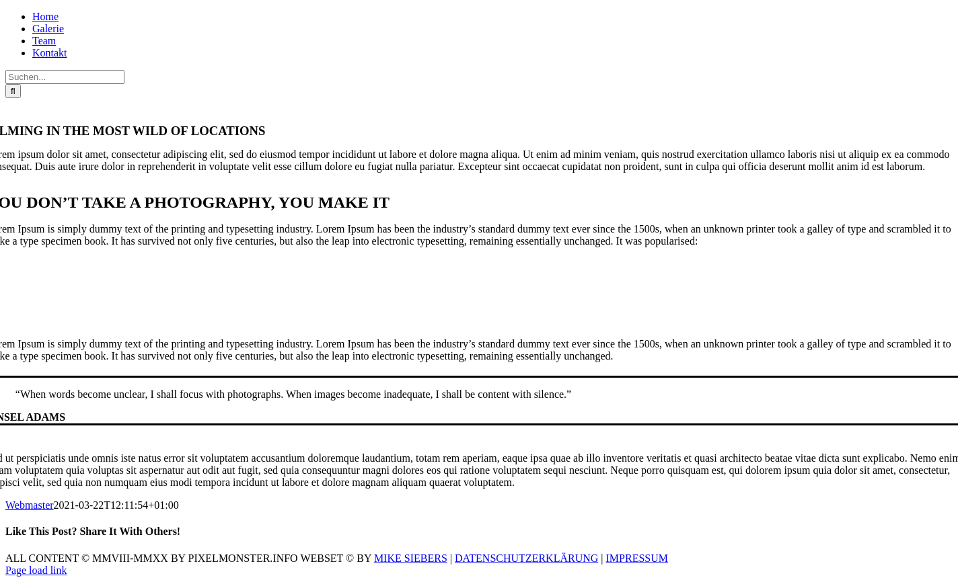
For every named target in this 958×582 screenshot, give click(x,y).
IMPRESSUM (637, 558)
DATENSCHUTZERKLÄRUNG (526, 558)
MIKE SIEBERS (410, 558)
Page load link (36, 570)
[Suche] (13, 91)
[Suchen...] (64, 77)
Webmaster (29, 505)
